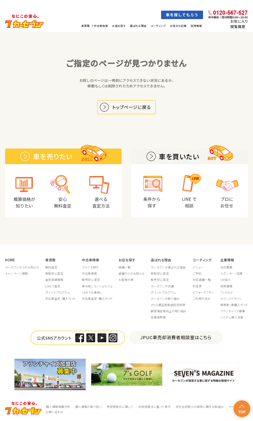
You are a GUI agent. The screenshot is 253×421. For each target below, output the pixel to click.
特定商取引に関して (120, 407)
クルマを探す (90, 267)
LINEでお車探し (92, 292)
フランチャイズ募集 (232, 311)
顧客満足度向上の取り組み (169, 311)
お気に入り (239, 21)
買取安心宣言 (54, 274)
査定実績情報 (54, 280)
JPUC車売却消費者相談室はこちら (175, 337)
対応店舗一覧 (202, 280)
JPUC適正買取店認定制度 (168, 305)
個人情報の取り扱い (88, 407)
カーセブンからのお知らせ (22, 267)
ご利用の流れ (201, 299)
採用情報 (196, 26)
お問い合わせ (55, 412)
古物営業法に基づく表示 (154, 407)
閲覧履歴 (237, 26)
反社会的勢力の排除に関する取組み (200, 407)
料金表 (197, 286)
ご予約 (197, 274)
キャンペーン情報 (16, 274)
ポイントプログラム (57, 292)
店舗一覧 (125, 267)
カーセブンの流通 (162, 286)
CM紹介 (225, 280)
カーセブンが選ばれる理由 (168, 267)
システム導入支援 (231, 317)
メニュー (198, 267)
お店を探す (119, 26)
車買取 (85, 26)
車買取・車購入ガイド (234, 305)
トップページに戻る (131, 107)
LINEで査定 (53, 286)
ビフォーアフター (203, 292)
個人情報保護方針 (58, 407)
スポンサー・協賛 (231, 274)
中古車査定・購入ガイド (60, 299)
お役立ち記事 (178, 26)
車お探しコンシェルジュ (97, 286)
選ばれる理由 (138, 26)
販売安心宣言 (91, 280)
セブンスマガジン (231, 299)
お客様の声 (126, 280)
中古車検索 (101, 26)
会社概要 (226, 267)
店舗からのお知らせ (132, 274)
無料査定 (51, 267)
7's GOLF (226, 292)
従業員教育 (158, 317)
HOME (10, 260)
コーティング (158, 26)
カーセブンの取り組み (165, 299)
